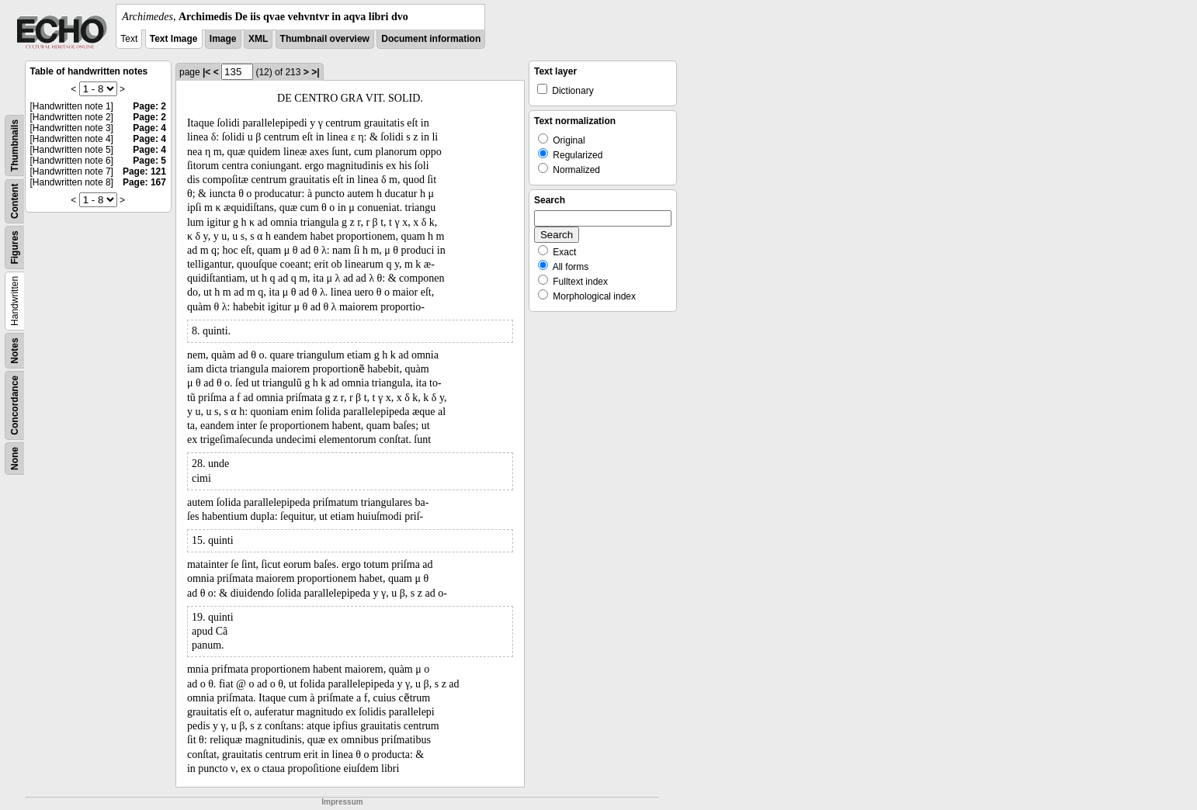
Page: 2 (149, 106)
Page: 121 (144, 171)
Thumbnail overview (325, 38)
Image (223, 38)
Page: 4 (149, 128)
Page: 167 (144, 182)
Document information (431, 38)
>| (315, 72)
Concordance (14, 405)
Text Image (174, 38)
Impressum (342, 802)
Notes (14, 350)
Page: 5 (149, 160)
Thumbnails (14, 145)
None (14, 458)
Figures (14, 247)
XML (258, 38)
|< (206, 72)
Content (14, 201)
